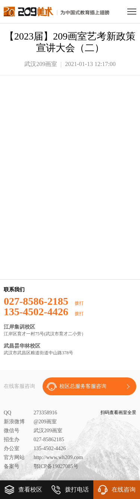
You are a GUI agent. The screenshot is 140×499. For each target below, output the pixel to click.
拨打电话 (70, 489)
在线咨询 (116, 489)
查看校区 (23, 489)
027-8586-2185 (44, 301)
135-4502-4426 (44, 312)
